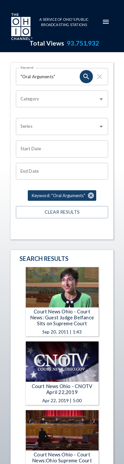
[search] (86, 76)
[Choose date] (59, 149)
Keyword (27, 67)
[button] (62, 195)
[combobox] (57, 99)
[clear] (99, 76)
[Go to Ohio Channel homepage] (21, 27)
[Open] (101, 99)
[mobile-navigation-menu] (105, 21)
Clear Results (62, 212)
